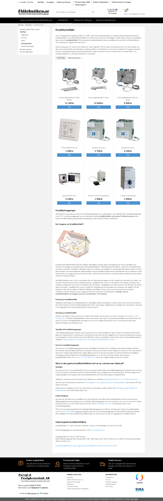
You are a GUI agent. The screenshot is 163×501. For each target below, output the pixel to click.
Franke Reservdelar (27, 46)
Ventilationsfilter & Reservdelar (37, 20)
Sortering (61, 58)
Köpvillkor (41, 2)
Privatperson (135, 14)
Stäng (136, 499)
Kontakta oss (111, 477)
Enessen (24, 38)
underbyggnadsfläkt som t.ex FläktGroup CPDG (121, 379)
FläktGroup (34, 35)
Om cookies (111, 486)
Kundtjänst (50, 2)
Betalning (71, 484)
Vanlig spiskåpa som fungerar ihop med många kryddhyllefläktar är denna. (89, 339)
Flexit (23, 41)
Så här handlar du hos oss (76, 480)
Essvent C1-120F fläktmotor (85, 357)
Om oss (109, 480)
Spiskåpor (64, 20)
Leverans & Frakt (73, 486)
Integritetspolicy (112, 484)
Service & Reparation (105, 20)
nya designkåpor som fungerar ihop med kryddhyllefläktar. (104, 383)
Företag (142, 14)
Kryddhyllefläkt (26, 44)
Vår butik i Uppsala (83, 20)
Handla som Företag (63, 2)
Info (132, 499)
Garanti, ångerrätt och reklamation (78, 489)
